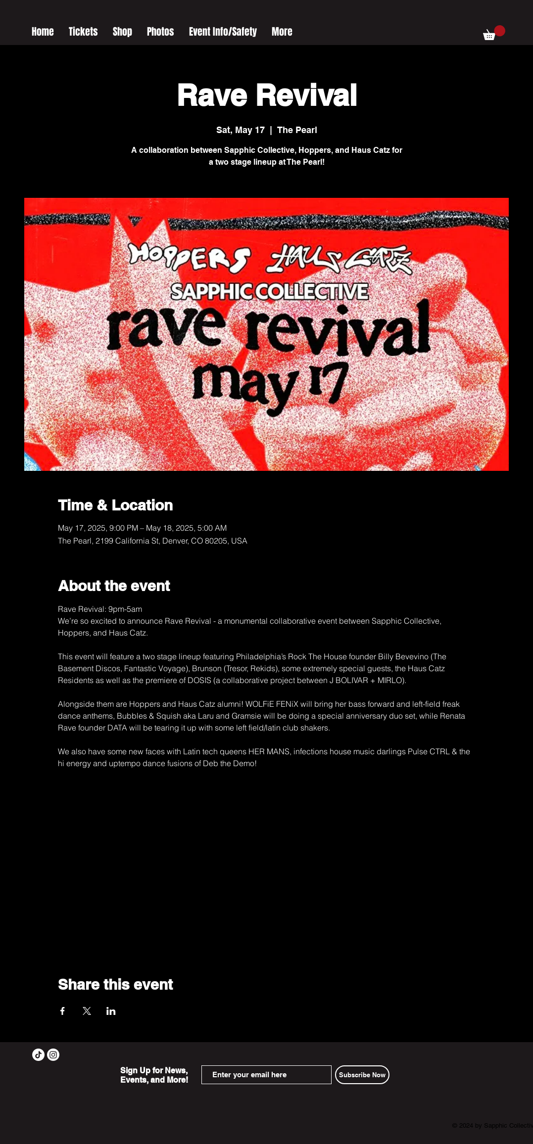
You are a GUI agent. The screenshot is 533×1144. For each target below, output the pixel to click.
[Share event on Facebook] (62, 1011)
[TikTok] (38, 1055)
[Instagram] (53, 1055)
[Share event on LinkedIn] (111, 1011)
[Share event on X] (87, 1011)
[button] (494, 32)
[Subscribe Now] (362, 1074)
